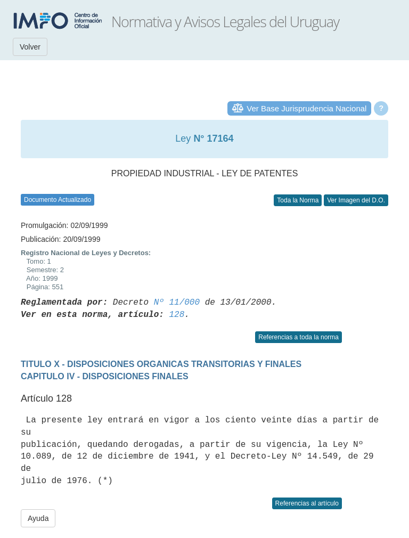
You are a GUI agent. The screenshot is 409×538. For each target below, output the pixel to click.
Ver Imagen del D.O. (356, 200)
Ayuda (38, 518)
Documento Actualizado (57, 199)
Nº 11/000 (177, 302)
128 (176, 315)
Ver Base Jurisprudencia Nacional (306, 108)
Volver (30, 47)
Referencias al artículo (307, 503)
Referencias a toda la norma (298, 337)
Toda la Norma (297, 200)
